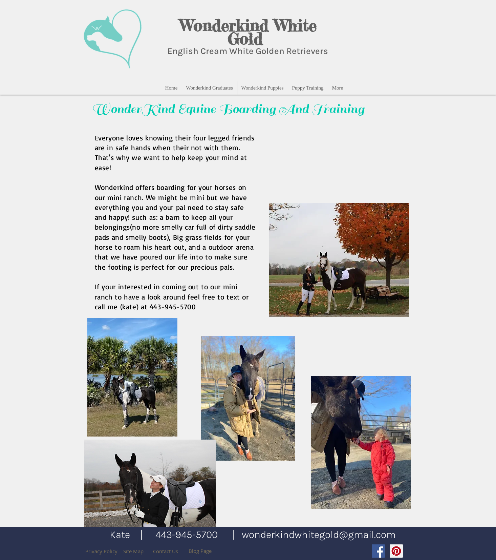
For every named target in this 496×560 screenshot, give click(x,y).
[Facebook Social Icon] (378, 551)
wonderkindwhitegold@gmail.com (319, 534)
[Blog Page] (200, 551)
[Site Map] (133, 551)
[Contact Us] (165, 551)
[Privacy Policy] (101, 551)
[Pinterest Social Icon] (396, 551)
